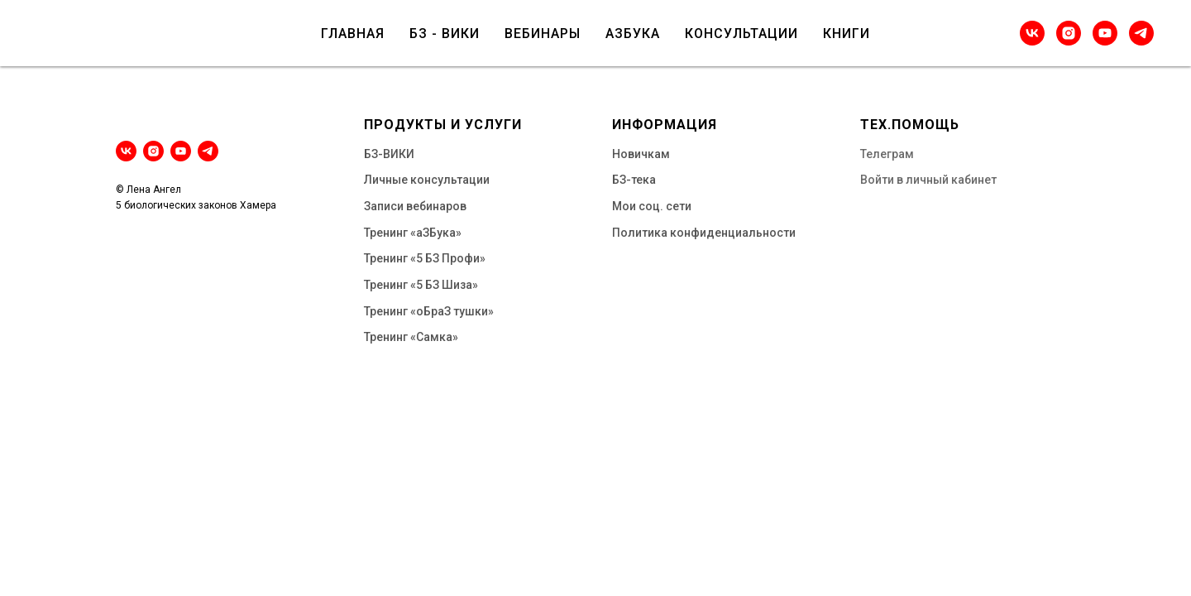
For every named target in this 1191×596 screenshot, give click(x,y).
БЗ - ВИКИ (444, 33)
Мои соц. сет (648, 206)
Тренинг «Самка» (411, 337)
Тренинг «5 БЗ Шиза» (421, 284)
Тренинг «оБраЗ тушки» (429, 311)
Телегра (882, 154)
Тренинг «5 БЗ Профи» (424, 258)
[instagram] (1068, 33)
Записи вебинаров (415, 206)
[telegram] (1141, 33)
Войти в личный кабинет (928, 179)
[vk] (1032, 33)
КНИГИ (846, 33)
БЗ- (373, 154)
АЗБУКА (632, 33)
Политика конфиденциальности (704, 232)
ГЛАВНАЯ (353, 33)
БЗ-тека (634, 179)
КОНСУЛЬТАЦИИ (741, 33)
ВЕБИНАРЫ (543, 33)
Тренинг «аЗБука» (413, 232)
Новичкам (641, 154)
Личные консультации (427, 179)
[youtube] (1105, 33)
